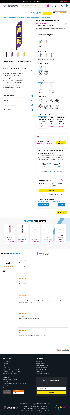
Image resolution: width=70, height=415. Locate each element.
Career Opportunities (9, 385)
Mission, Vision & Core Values (10, 379)
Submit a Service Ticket (42, 365)
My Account (6, 367)
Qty (38, 136)
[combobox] (44, 186)
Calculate (51, 190)
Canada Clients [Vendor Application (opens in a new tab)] (40, 371)
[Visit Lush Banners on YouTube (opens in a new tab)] (58, 406)
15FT (46, 46)
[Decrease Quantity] (38, 138)
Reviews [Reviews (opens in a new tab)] (5, 387)
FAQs (18, 100)
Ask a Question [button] (51, 25)
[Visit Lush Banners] (10, 407)
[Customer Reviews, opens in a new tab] (60, 13)
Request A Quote (40, 363)
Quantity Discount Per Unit (46, 153)
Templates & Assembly (24, 61)
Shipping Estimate (44, 180)
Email (61, 205)
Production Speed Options (46, 115)
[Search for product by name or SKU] (35, 5)
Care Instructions (18, 105)
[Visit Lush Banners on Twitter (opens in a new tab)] (59, 409)
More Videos (18, 109)
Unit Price (40, 141)
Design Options (42, 51)
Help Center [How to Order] (6, 363)
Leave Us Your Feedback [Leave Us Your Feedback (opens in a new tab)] (42, 373)
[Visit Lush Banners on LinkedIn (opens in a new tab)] (55, 406)
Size (39, 38)
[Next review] (35, 347)
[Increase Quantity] (57, 138)
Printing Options (43, 81)
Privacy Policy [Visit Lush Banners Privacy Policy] (39, 411)
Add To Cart (61, 212)
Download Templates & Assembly (12, 371)
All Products (6, 361)
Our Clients (6, 381)
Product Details (18, 95)
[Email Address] (51, 388)
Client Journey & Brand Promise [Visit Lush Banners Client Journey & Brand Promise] (27, 411)
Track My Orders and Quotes (11, 369)
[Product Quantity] (48, 138)
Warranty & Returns (41, 367)
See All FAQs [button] (41, 25)
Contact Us (39, 361)
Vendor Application (41, 369)
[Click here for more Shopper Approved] (62, 350)
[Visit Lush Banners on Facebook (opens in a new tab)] (64, 406)
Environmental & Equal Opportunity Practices (15, 383)
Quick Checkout (61, 142)
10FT (40, 46)
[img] (9, 266)
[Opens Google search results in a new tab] (7, 392)
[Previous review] (35, 256)
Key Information (9, 61)
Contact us (52, 171)
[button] (62, 23)
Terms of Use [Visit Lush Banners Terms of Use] (47, 411)
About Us (6, 377)
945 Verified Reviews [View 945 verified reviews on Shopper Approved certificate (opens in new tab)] (9, 268)
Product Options (43, 63)
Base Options (42, 96)
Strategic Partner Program (10, 373)
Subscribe (51, 392)
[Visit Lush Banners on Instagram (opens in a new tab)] (61, 406)
